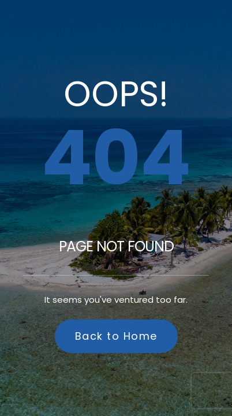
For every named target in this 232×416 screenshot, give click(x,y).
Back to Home (116, 336)
